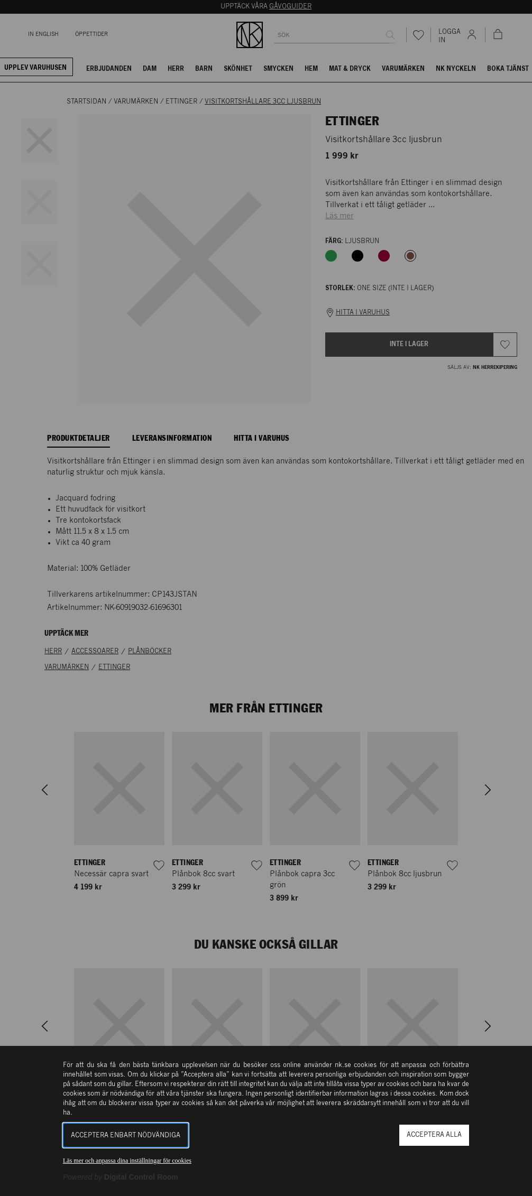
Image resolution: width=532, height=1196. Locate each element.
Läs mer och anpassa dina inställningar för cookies (127, 1160)
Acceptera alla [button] (434, 1135)
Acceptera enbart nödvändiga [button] (125, 1135)
